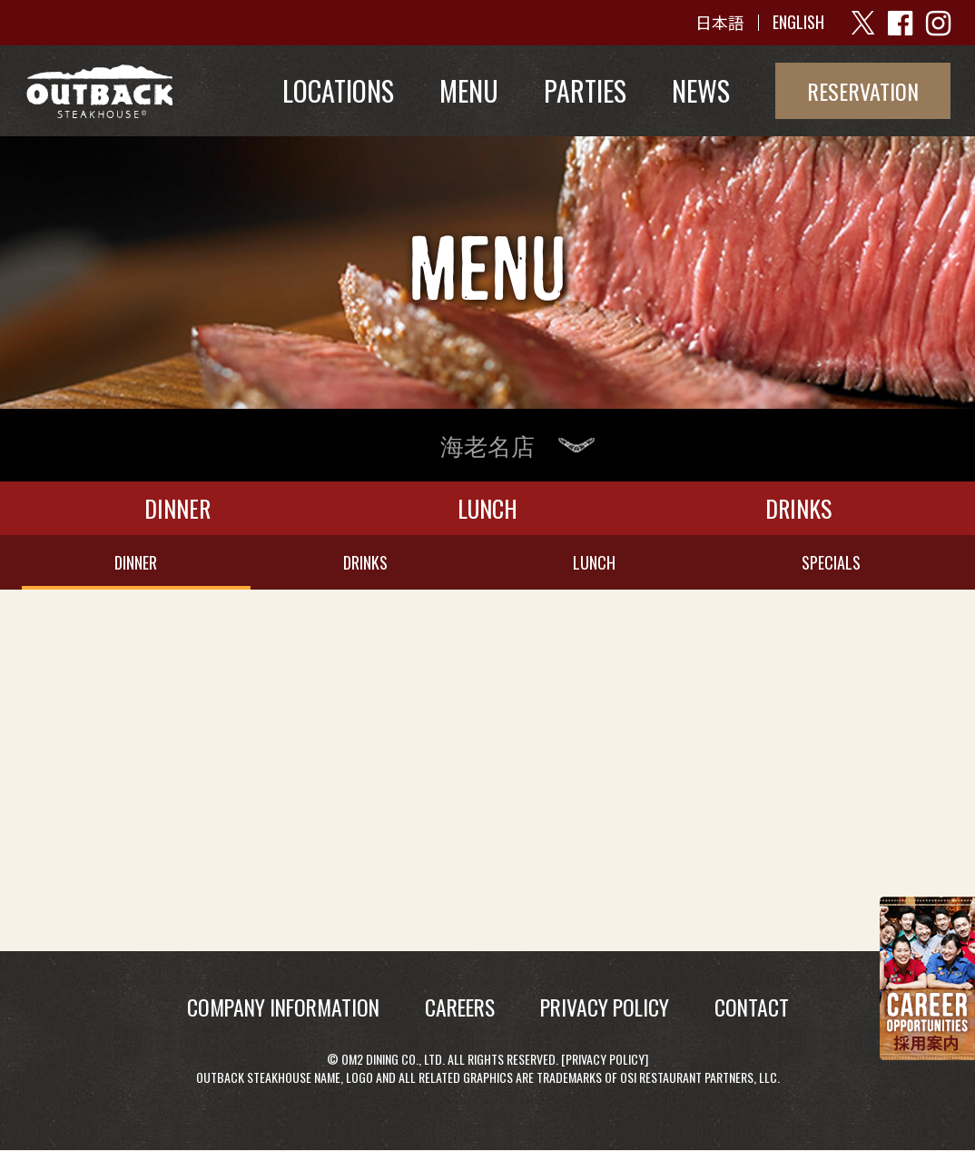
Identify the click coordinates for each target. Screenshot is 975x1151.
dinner (135, 562)
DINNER (177, 508)
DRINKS (798, 508)
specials (831, 562)
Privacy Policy (605, 1058)
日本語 (719, 23)
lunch (594, 562)
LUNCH (487, 508)
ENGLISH (798, 23)
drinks (365, 562)
